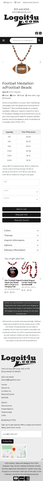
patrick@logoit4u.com (21, 12)
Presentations (7, 409)
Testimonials (6, 412)
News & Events (7, 394)
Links (3, 415)
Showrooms (6, 406)
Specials (4, 397)
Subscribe (7, 441)
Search (4, 403)
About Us (5, 388)
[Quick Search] (23, 40)
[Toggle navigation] (3, 40)
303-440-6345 (21, 9)
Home (4, 385)
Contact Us (6, 391)
